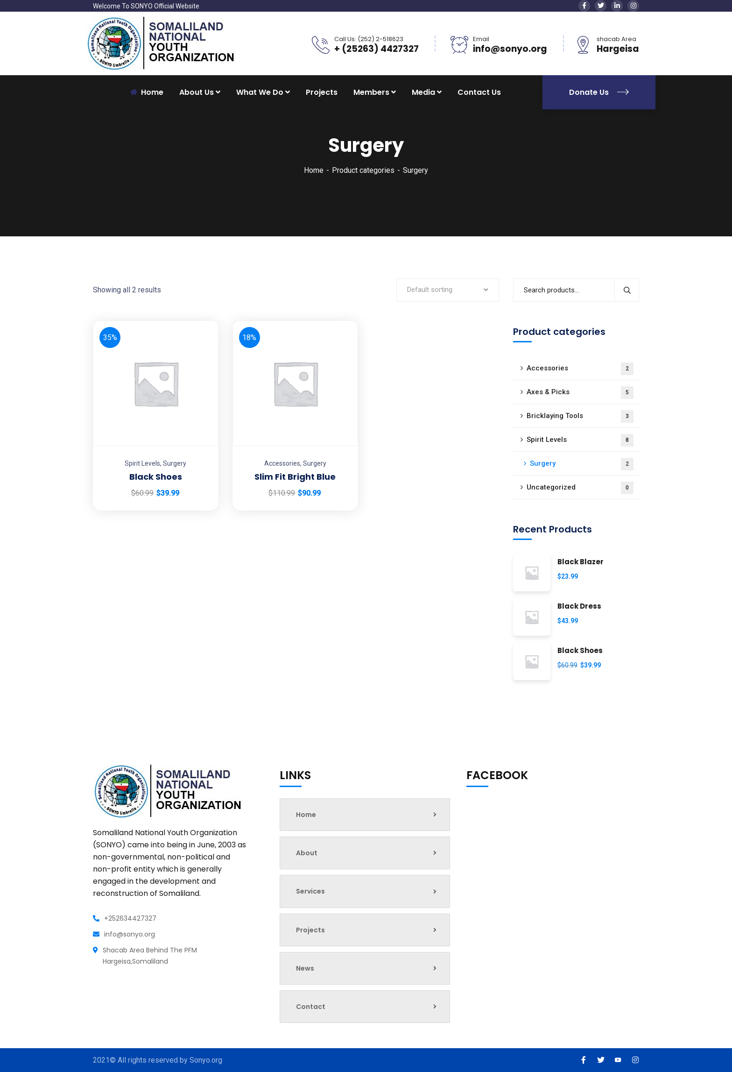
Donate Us (599, 92)
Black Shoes (155, 477)
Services (366, 891)
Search (626, 290)
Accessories (282, 463)
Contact (366, 1006)
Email (481, 39)
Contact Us (479, 92)
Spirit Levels (142, 463)
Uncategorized (580, 488)
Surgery (174, 463)
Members (371, 92)
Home (314, 170)
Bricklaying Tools (580, 416)
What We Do (259, 92)
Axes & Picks (580, 392)
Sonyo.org (206, 1060)
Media (423, 92)
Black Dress (579, 606)
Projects (322, 92)
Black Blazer (580, 562)
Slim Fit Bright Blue (295, 477)
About (366, 853)
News (366, 968)
